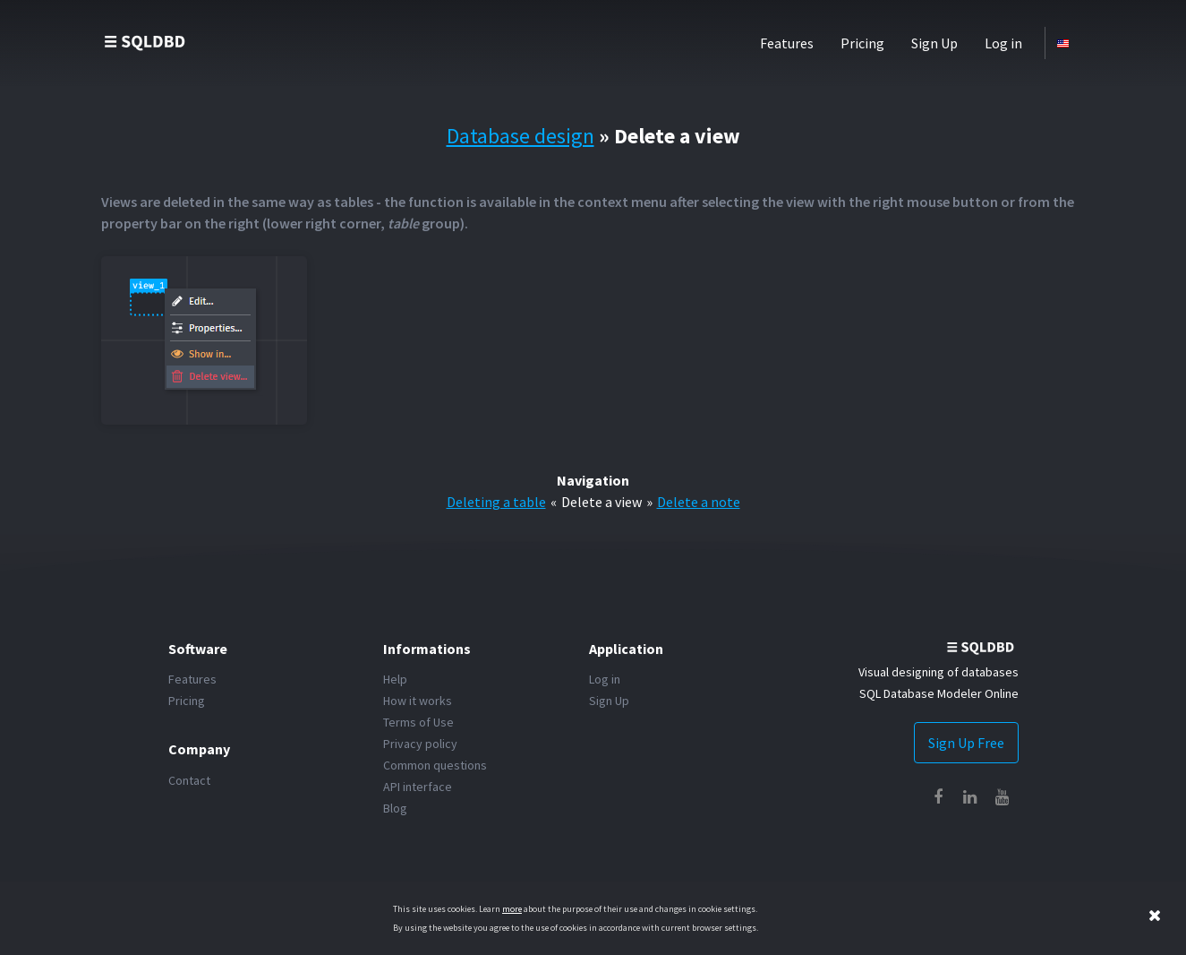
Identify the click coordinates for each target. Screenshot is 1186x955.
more (512, 909)
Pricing (862, 43)
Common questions (435, 765)
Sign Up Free (966, 743)
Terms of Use (418, 722)
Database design (520, 136)
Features (787, 43)
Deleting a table (496, 502)
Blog (395, 808)
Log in (1003, 43)
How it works (417, 701)
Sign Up (934, 43)
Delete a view (601, 502)
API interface (417, 787)
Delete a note (698, 502)
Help (395, 679)
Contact (189, 780)
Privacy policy (420, 744)
